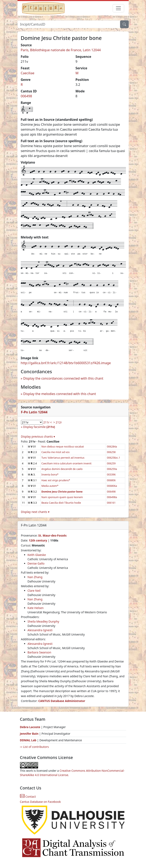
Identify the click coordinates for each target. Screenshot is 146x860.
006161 (111, 502)
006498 (26, 96)
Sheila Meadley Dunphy (43, 621)
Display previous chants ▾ (38, 436)
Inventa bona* (49, 474)
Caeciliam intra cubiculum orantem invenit (66, 463)
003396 (111, 474)
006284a (112, 446)
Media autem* (49, 486)
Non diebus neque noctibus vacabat (62, 446)
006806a (112, 486)
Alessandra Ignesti (40, 630)
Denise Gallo (36, 563)
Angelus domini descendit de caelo (62, 469)
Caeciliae (27, 73)
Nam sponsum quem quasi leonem (62, 497)
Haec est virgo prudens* (55, 480)
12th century (38, 540)
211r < (47, 422)
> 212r (57, 422)
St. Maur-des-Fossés (52, 535)
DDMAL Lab (28, 740)
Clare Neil (34, 591)
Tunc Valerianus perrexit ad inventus (62, 457)
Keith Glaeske (37, 555)
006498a (112, 497)
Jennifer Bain (29, 734)
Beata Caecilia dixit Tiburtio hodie (61, 502)
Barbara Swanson (39, 652)
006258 (111, 452)
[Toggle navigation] (118, 8)
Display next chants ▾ (35, 512)
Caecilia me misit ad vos (55, 452)
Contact (28, 796)
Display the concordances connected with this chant (63, 378)
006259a (112, 469)
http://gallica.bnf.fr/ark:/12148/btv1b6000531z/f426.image (66, 363)
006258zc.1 (113, 457)
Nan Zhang (35, 577)
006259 (111, 463)
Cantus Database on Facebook (40, 802)
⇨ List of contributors (34, 747)
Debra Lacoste (30, 727)
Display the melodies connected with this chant (59, 394)
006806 (111, 480)
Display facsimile (39, 427)
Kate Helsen (36, 608)
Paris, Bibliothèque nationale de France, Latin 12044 (61, 50)
